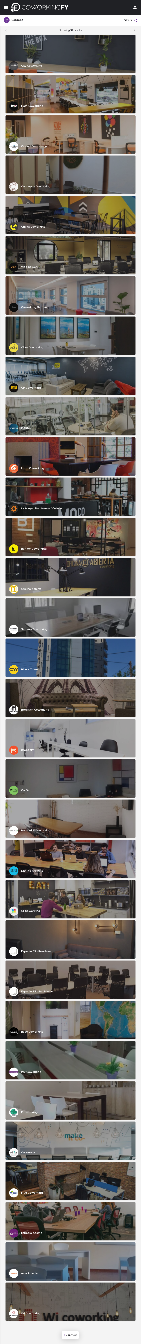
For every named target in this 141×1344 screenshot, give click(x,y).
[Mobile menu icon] (6, 7)
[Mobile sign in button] (135, 7)
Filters (130, 20)
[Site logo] (40, 7)
